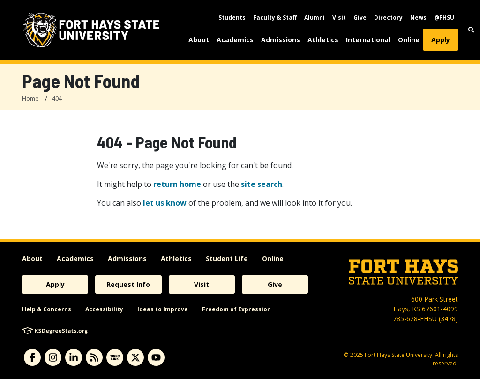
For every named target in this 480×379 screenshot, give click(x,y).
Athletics (323, 39)
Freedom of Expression (236, 309)
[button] (471, 29)
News (418, 18)
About (198, 39)
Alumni (314, 18)
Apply (440, 39)
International (368, 39)
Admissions (280, 39)
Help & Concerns (46, 309)
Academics (235, 39)
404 (57, 98)
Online (409, 39)
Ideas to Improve (162, 309)
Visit (339, 18)
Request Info (128, 284)
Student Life (227, 258)
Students (232, 18)
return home (177, 184)
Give (360, 18)
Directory (388, 18)
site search (261, 184)
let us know (165, 203)
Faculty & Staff (275, 18)
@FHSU (444, 18)
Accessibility (104, 309)
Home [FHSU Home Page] (30, 98)
